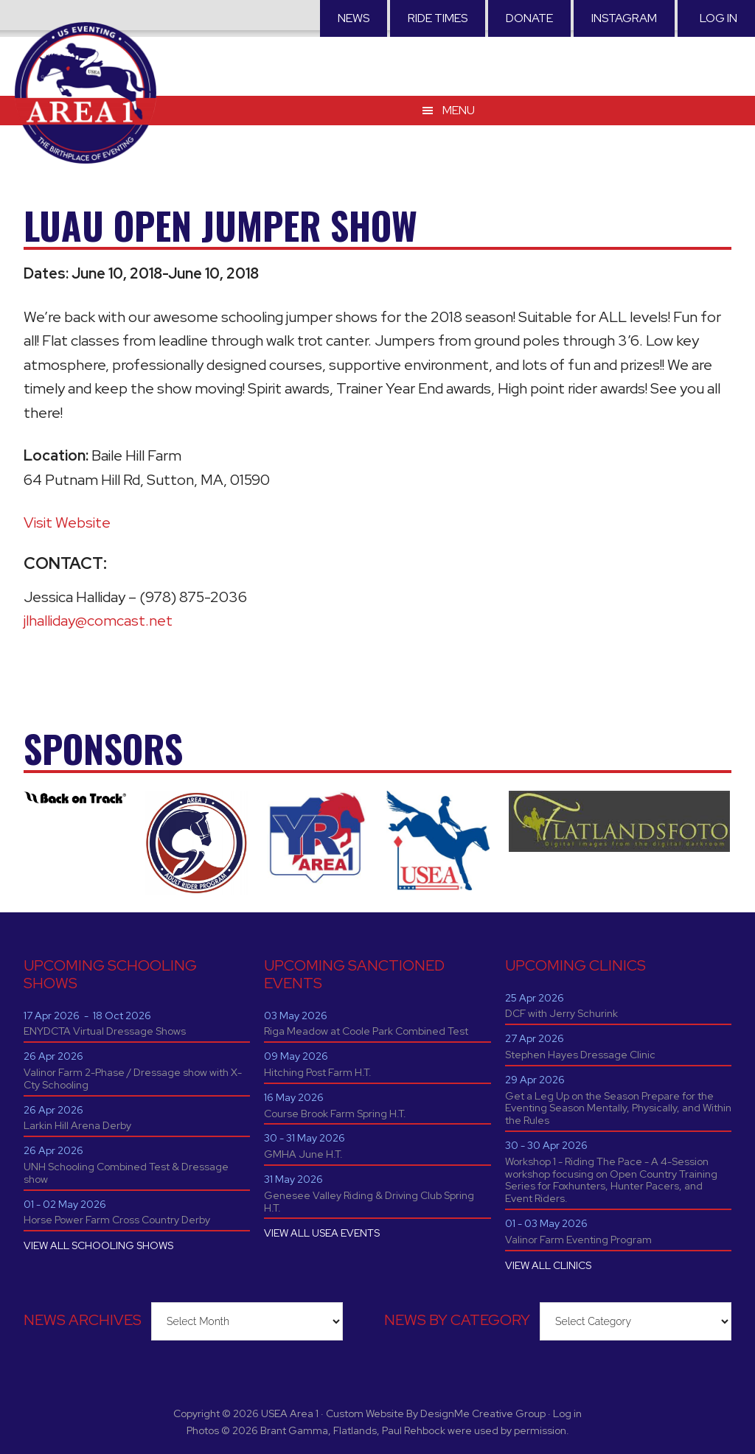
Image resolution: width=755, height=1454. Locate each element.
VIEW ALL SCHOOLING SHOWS (98, 1245)
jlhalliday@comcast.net (98, 620)
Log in (718, 18)
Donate (529, 18)
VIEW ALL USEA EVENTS (322, 1233)
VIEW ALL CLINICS (548, 1265)
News (353, 18)
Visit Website (67, 522)
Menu (458, 110)
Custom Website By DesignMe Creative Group (436, 1413)
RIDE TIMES (437, 18)
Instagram (624, 18)
